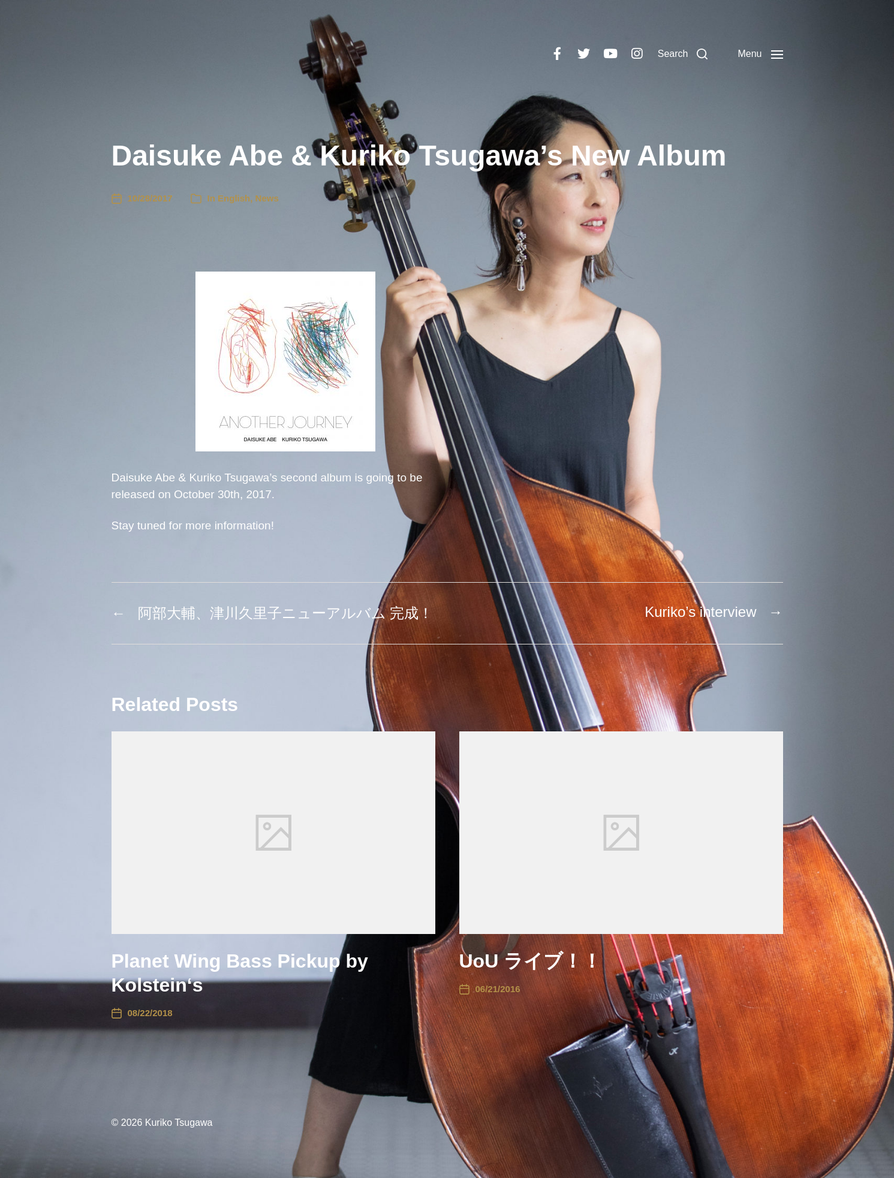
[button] (683, 54)
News (267, 198)
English (234, 198)
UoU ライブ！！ (530, 961)
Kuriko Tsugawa (179, 1122)
